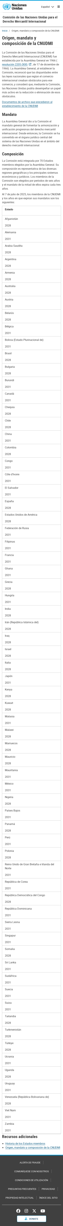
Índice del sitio (48, 1197)
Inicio (5, 30)
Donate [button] (31, 1218)
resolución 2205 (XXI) (15, 64)
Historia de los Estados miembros (25, 1143)
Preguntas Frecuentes (22, 1188)
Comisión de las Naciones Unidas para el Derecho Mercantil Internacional (30, 19)
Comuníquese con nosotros (31, 1171)
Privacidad (48, 1188)
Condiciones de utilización (31, 1180)
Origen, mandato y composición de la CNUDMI (32, 1147)
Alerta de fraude (30, 1162)
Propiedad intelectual (20, 1197)
